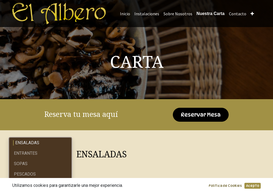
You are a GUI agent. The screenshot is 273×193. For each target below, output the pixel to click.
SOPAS (21, 163)
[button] (252, 13)
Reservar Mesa (201, 115)
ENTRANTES (25, 153)
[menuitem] (125, 13)
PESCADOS (25, 174)
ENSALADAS (27, 142)
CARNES (22, 184)
